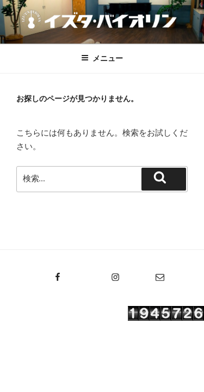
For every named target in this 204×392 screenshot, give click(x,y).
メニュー (102, 58)
